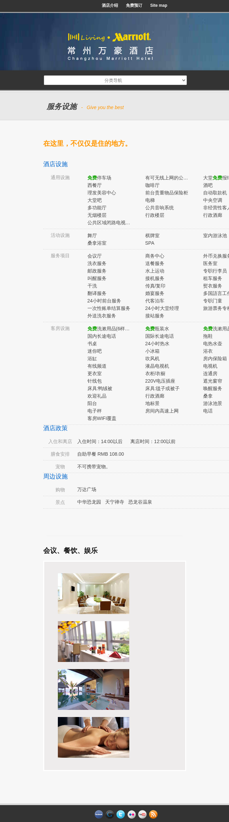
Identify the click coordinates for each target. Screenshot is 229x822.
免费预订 (134, 5)
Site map (158, 5)
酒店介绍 (110, 5)
